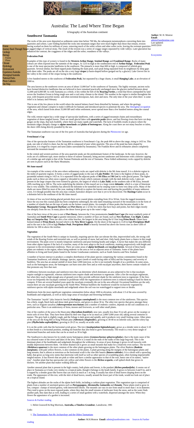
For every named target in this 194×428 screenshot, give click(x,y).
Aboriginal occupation (140, 107)
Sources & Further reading (39, 400)
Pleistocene (116, 132)
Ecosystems (156, 55)
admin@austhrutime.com (162, 40)
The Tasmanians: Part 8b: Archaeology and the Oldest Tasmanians (63, 414)
